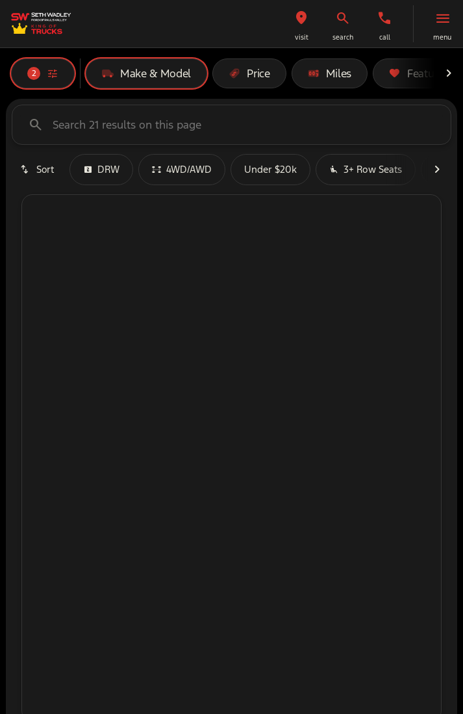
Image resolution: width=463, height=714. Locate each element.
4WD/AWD (182, 169)
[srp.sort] (38, 169)
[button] (301, 23)
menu (442, 37)
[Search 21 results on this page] (231, 124)
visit (301, 37)
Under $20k (270, 169)
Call (384, 37)
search (342, 37)
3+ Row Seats (365, 169)
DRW (101, 169)
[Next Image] (448, 73)
